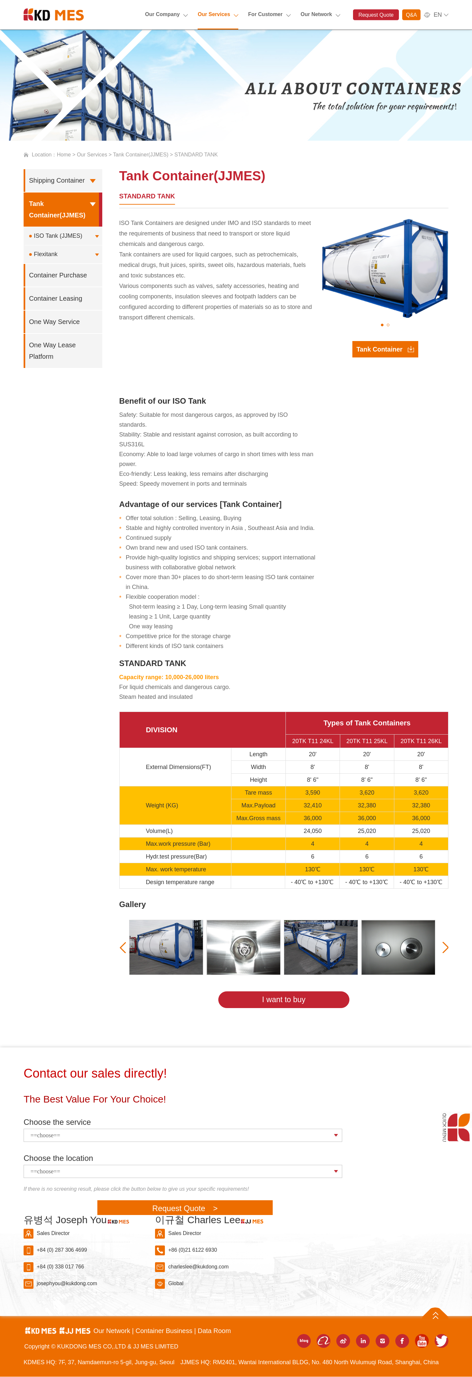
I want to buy (284, 999)
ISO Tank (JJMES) (58, 236)
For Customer (265, 14)
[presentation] (124, 947)
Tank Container (379, 350)
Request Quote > (185, 1208)
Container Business (164, 1331)
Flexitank (45, 254)
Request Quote (376, 15)
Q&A (411, 15)
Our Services (214, 14)
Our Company (162, 14)
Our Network (316, 14)
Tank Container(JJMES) (140, 154)
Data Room (214, 1331)
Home (64, 154)
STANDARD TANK (147, 196)
